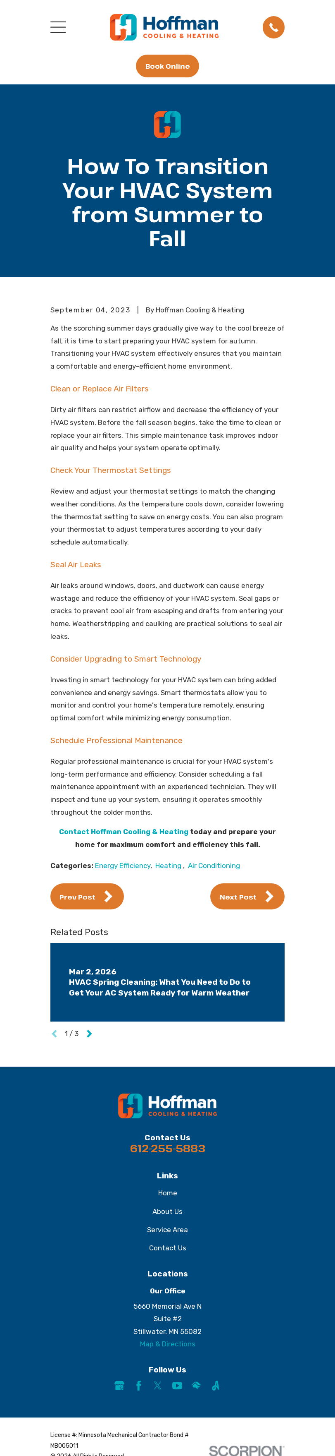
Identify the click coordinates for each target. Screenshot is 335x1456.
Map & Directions (167, 1344)
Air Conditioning (214, 865)
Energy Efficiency (122, 865)
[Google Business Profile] (119, 1386)
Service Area (167, 1230)
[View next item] (89, 1034)
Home (167, 1193)
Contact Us (167, 1248)
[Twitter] (158, 1386)
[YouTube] (177, 1386)
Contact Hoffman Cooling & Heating (123, 832)
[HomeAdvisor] (196, 1386)
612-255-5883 (167, 1148)
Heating (169, 865)
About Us (167, 1211)
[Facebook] (139, 1386)
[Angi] (216, 1386)
